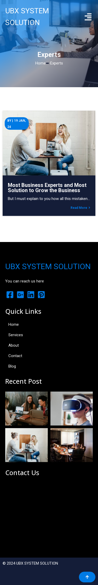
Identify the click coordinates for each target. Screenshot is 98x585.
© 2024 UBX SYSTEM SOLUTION (30, 563)
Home (40, 63)
